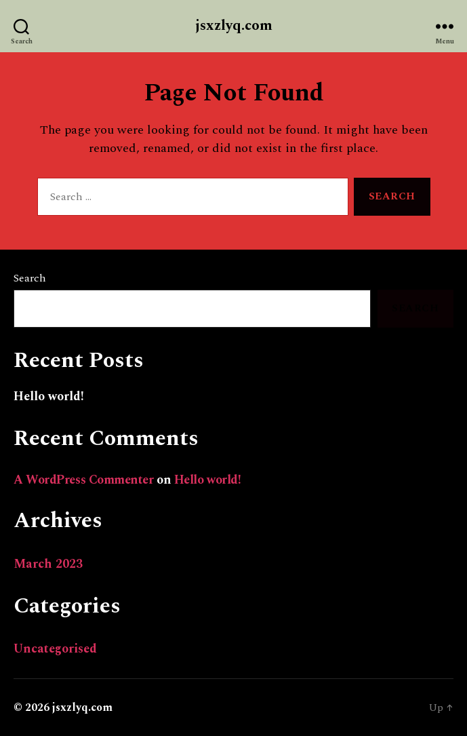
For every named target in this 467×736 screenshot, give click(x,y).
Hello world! (49, 396)
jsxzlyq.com (233, 26)
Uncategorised (55, 649)
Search (30, 278)
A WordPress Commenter (84, 480)
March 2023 (48, 564)
